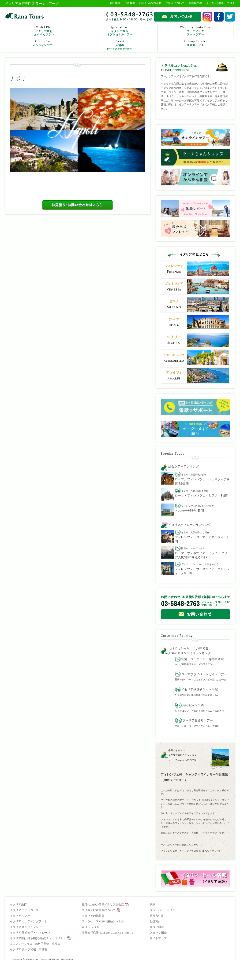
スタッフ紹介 (158, 932)
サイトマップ (158, 938)
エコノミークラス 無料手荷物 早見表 (35, 943)
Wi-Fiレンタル (91, 927)
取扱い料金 (157, 927)
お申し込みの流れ (150, 3)
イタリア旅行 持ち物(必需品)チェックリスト (38, 938)
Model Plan (44, 31)
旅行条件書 (157, 915)
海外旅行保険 (110, 932)
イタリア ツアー (20, 915)
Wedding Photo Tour (195, 31)
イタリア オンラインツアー (27, 927)
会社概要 (115, 3)
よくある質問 (214, 3)
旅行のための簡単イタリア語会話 (103, 904)
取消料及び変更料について (99, 910)
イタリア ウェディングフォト (28, 921)
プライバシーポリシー (164, 910)
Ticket (119, 45)
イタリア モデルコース (24, 910)
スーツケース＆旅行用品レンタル (103, 921)
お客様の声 (195, 3)
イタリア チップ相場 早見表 (28, 949)
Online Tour (44, 43)
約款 (152, 904)
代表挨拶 (129, 3)
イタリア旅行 (18, 904)
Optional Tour (119, 31)
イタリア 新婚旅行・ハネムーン (30, 932)
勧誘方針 (155, 921)
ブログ (230, 3)
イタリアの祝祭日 (93, 915)
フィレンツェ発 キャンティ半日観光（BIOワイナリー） (191, 851)
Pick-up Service (195, 43)
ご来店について (175, 3)
